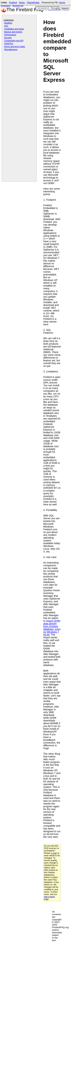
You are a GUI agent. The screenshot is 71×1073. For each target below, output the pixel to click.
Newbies (8, 23)
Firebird (13, 2)
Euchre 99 (17, 6)
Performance (10, 35)
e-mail (54, 853)
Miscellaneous (10, 49)
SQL (6, 26)
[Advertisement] (17, 61)
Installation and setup (14, 29)
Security (8, 38)
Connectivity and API (13, 40)
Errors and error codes (14, 46)
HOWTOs (8, 43)
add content (49, 897)
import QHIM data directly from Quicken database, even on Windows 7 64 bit (51, 627)
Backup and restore (13, 32)
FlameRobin (33, 2)
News (22, 2)
